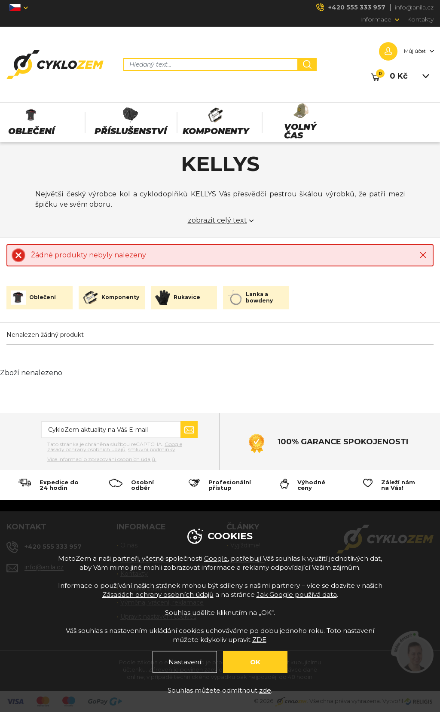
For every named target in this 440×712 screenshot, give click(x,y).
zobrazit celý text (217, 220)
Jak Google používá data (297, 594)
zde (265, 690)
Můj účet (415, 51)
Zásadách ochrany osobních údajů (158, 594)
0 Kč (399, 76)
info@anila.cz (414, 7)
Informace (375, 19)
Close (423, 255)
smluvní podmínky (151, 449)
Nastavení (184, 662)
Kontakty (420, 19)
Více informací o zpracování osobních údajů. (101, 459)
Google (216, 558)
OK (255, 662)
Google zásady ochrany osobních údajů (114, 446)
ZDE (259, 640)
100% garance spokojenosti (343, 442)
